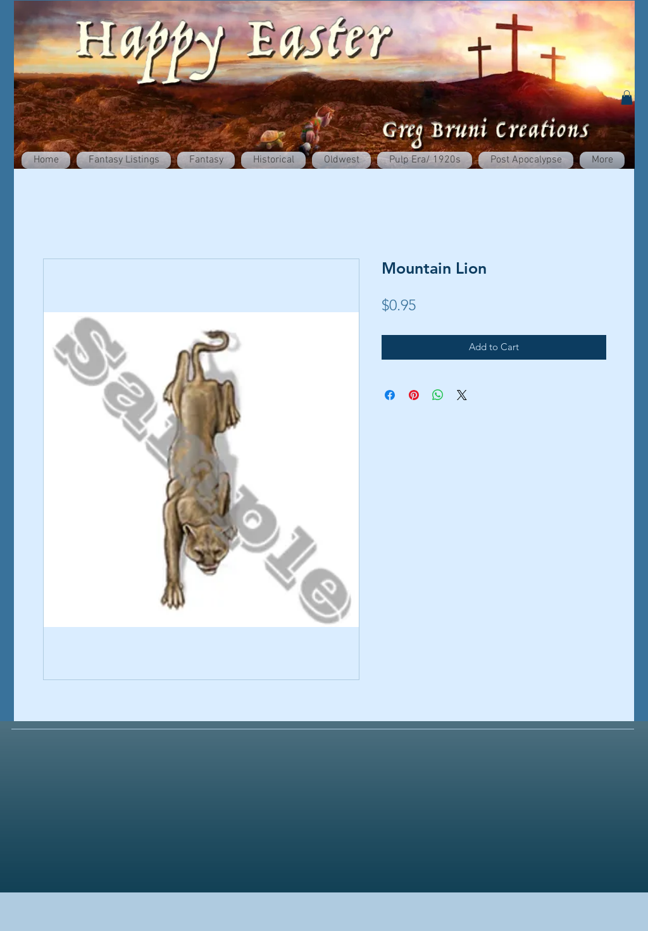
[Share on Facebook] (389, 395)
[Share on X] (462, 395)
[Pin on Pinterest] (413, 395)
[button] (627, 97)
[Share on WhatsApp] (438, 395)
